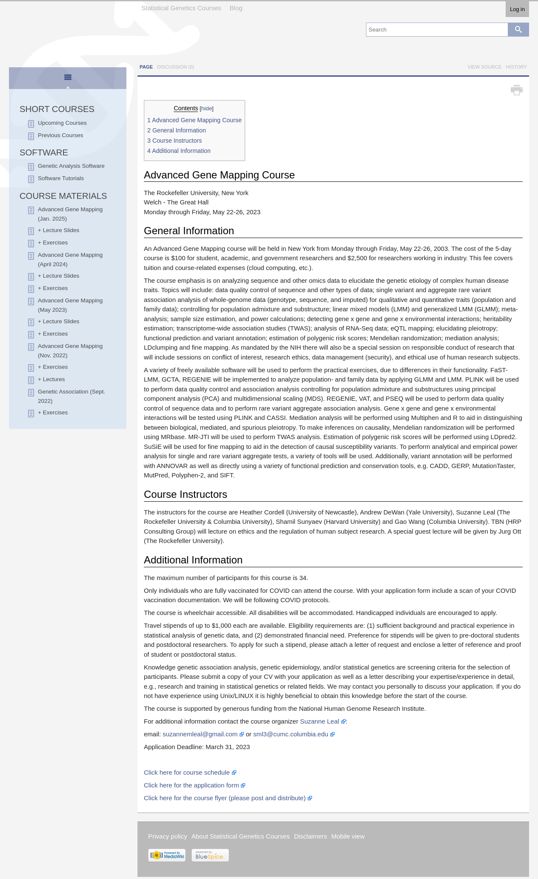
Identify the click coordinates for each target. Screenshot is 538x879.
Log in (517, 9)
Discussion (175, 66)
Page (146, 66)
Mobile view (347, 836)
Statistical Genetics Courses (181, 7)
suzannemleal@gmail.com (200, 734)
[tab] (68, 79)
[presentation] (68, 81)
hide (206, 108)
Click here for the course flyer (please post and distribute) (225, 797)
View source (484, 66)
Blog (236, 7)
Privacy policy (167, 836)
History (516, 66)
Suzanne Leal (319, 721)
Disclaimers (310, 836)
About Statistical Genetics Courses (241, 836)
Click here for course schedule (187, 772)
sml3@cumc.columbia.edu (290, 734)
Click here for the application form (191, 785)
